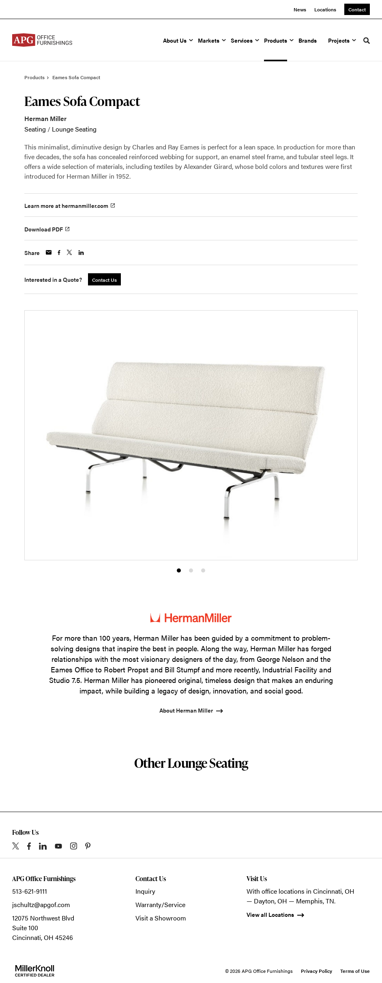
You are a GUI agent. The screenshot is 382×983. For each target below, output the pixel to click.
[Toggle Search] (366, 40)
